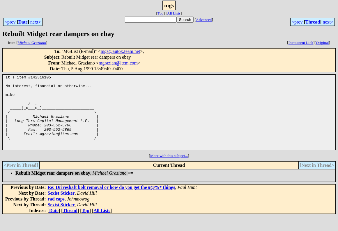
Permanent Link (301, 42)
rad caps (56, 213)
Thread (312, 21)
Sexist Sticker (61, 207)
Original (322, 42)
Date (23, 21)
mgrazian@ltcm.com (118, 62)
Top (161, 13)
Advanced (204, 19)
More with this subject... (169, 170)
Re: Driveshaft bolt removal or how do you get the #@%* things (111, 202)
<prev (10, 21)
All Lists (173, 13)
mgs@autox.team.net (120, 51)
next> (35, 21)
